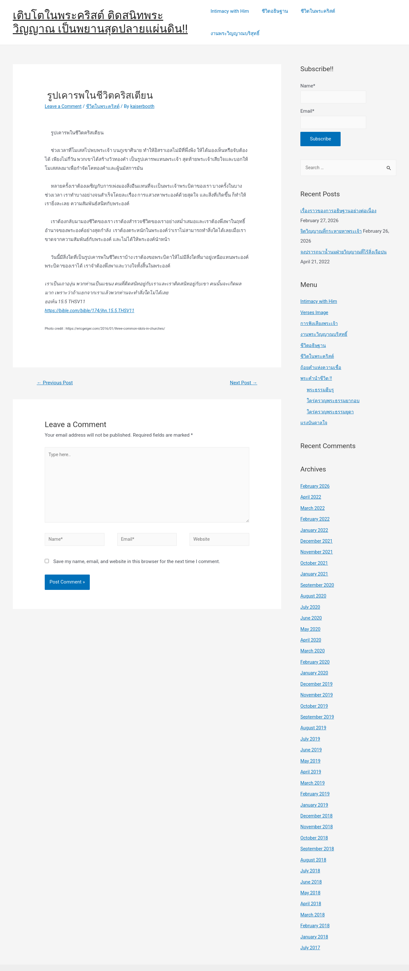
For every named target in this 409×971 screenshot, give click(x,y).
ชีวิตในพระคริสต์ (315, 18)
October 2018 (314, 821)
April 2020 (311, 627)
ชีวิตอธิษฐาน (276, 18)
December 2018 (317, 799)
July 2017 (310, 928)
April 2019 (311, 756)
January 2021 (314, 562)
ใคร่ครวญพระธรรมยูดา (331, 402)
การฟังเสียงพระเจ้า (319, 316)
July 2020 (310, 595)
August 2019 (314, 713)
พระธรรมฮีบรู (321, 380)
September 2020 (318, 573)
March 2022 (313, 498)
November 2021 (317, 541)
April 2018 (311, 885)
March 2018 (313, 896)
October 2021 (314, 551)
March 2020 (313, 638)
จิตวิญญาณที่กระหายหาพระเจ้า (332, 224)
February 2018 (315, 907)
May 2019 (310, 745)
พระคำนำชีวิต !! (316, 369)
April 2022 (311, 487)
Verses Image (314, 305)
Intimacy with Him (234, 18)
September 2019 (318, 702)
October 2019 (314, 692)
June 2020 (311, 605)
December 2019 (317, 670)
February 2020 (315, 648)
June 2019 (311, 735)
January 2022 (314, 519)
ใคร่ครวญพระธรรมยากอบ (334, 391)
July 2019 (310, 724)
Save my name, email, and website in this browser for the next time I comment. (136, 558)
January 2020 (314, 659)
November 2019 (317, 681)
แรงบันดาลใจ (314, 413)
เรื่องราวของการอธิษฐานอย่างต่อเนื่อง (338, 204)
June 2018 (311, 864)
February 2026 (315, 476)
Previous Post (56, 375)
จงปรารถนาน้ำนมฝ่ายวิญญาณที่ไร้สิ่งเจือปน (345, 245)
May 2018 (310, 874)
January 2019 (314, 788)
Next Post (242, 375)
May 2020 (310, 616)
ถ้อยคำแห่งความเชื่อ (321, 359)
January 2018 (314, 918)
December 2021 (317, 530)
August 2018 (314, 842)
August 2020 (314, 584)
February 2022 (315, 508)
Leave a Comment (64, 98)
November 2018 (317, 810)
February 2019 (315, 778)
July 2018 (310, 853)
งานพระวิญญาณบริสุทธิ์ (367, 18)
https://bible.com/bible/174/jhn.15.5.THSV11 (91, 302)
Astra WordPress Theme (308, 958)
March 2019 (313, 767)
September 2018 (318, 831)
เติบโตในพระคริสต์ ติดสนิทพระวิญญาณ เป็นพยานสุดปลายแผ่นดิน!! (100, 18)
